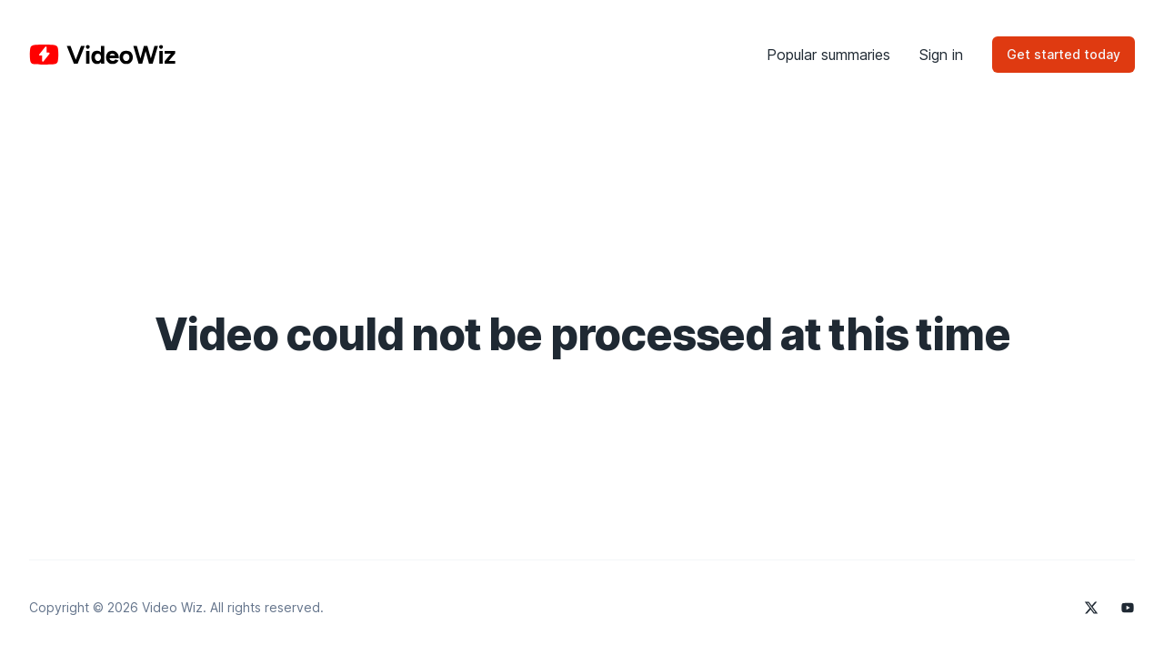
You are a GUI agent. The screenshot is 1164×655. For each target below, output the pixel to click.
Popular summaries (828, 54)
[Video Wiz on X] (1091, 607)
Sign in (941, 54)
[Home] (102, 55)
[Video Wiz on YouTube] (1127, 607)
